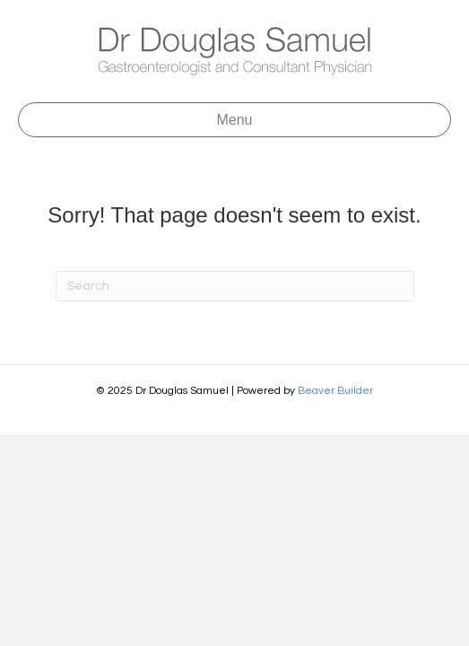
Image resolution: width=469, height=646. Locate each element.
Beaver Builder (335, 391)
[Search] (235, 286)
